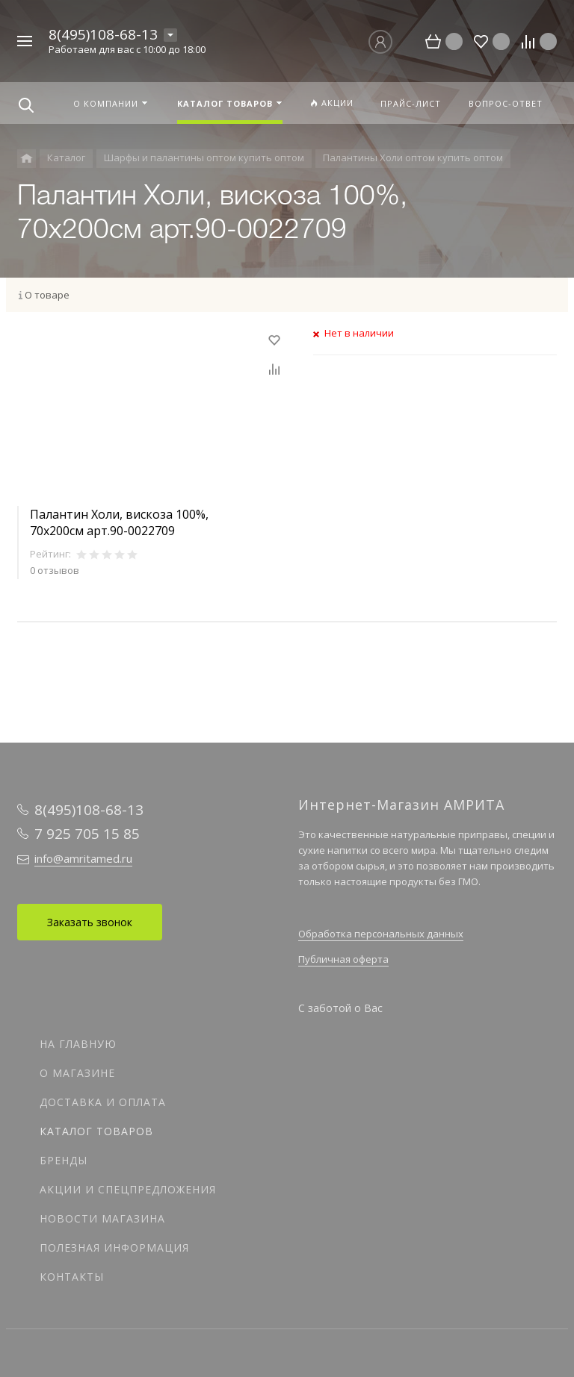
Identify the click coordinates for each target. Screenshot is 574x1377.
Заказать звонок (89, 922)
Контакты (72, 1277)
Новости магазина (102, 1218)
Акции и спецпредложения (128, 1189)
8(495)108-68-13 (103, 34)
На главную (78, 1044)
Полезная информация (114, 1247)
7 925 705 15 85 (87, 833)
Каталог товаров (96, 1131)
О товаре (47, 295)
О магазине (77, 1073)
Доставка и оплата (103, 1102)
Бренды (63, 1160)
